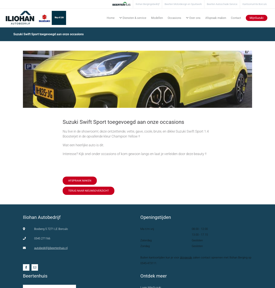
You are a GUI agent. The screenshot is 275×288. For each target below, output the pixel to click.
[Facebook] (26, 267)
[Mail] (35, 267)
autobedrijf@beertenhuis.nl (51, 248)
